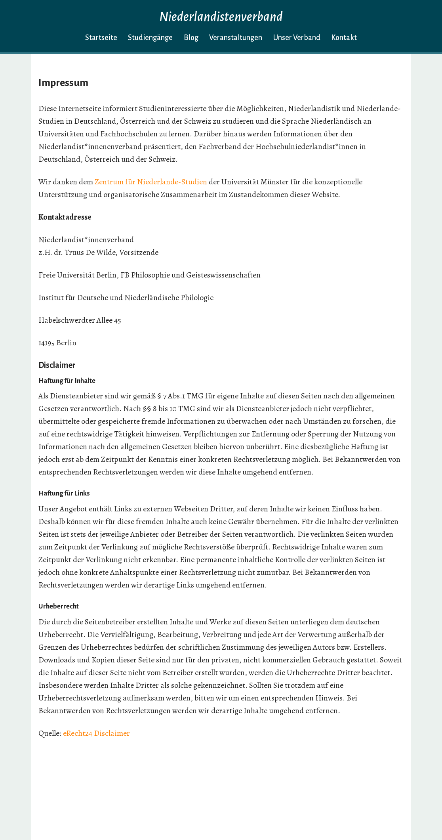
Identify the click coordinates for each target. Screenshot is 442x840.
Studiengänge (150, 38)
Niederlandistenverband (221, 17)
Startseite (101, 38)
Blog (191, 38)
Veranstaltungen (235, 38)
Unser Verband (296, 38)
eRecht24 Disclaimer (96, 733)
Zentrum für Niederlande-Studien (151, 181)
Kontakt (344, 38)
